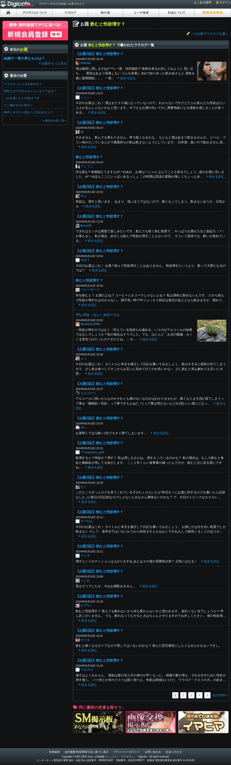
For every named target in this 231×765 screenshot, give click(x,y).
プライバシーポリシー (126, 751)
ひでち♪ (86, 605)
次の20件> (219, 695)
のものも (86, 669)
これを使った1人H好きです (22, 98)
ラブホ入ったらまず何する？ (23, 84)
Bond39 (85, 225)
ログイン (225, 2)
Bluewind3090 (90, 324)
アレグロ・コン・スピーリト (98, 315)
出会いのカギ (174, 751)
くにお (85, 580)
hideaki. (85, 63)
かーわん (86, 521)
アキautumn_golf (92, 452)
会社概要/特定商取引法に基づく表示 (86, 751)
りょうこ (86, 166)
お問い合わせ (153, 751)
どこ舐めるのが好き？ (18, 105)
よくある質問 (202, 2)
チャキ (85, 555)
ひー (83, 487)
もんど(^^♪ (88, 393)
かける (85, 640)
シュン (85, 97)
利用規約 (54, 751)
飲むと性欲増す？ (89, 157)
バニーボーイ (89, 289)
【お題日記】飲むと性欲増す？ (99, 54)
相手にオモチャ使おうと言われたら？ (28, 112)
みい (83, 427)
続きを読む (128, 78)
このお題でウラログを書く (210, 33)
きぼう (85, 260)
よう (83, 358)
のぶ (83, 196)
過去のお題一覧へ (56, 120)
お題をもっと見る (54, 63)
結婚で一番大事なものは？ (24, 58)
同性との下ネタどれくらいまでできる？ (30, 91)
